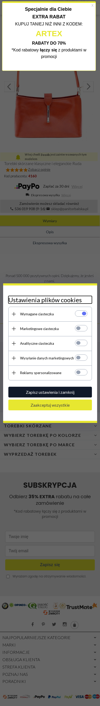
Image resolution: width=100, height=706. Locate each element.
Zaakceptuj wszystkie (50, 404)
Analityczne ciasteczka (37, 343)
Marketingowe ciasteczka (39, 329)
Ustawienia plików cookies (45, 300)
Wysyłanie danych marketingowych (47, 358)
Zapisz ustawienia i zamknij (50, 392)
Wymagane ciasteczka (37, 314)
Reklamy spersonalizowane (40, 373)
